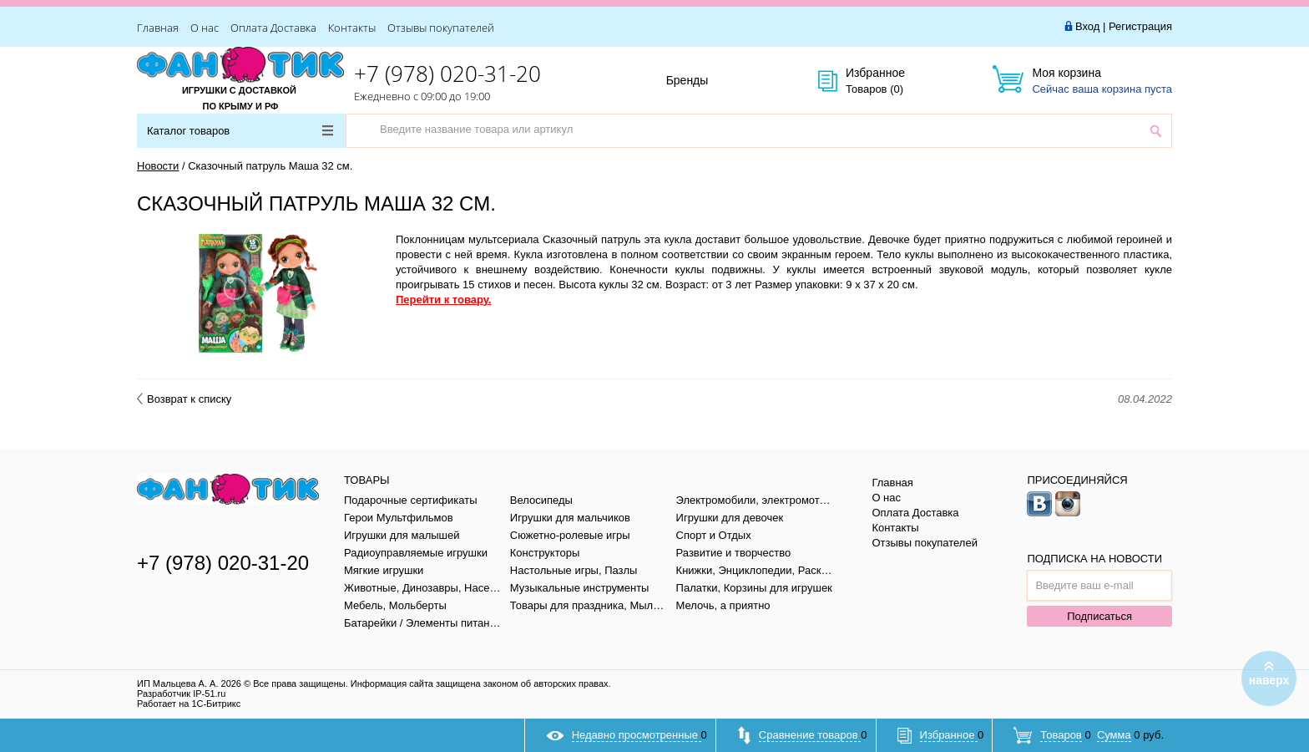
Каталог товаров (240, 130)
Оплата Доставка (273, 27)
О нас (204, 27)
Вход (1087, 26)
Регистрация (1140, 26)
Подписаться (1099, 616)
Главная (158, 27)
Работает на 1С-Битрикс (188, 704)
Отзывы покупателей (440, 27)
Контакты (352, 27)
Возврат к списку (184, 399)
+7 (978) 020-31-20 (447, 73)
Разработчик (181, 693)
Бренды (705, 81)
